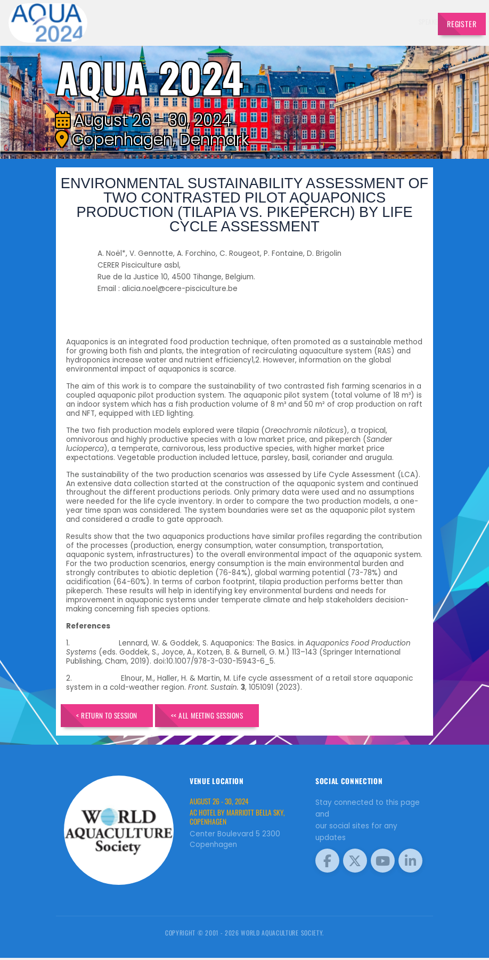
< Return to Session (113, 716)
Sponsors (343, 21)
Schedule (310, 21)
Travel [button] (407, 21)
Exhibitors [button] (271, 21)
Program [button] (375, 21)
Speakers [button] (231, 21)
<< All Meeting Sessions (227, 716)
